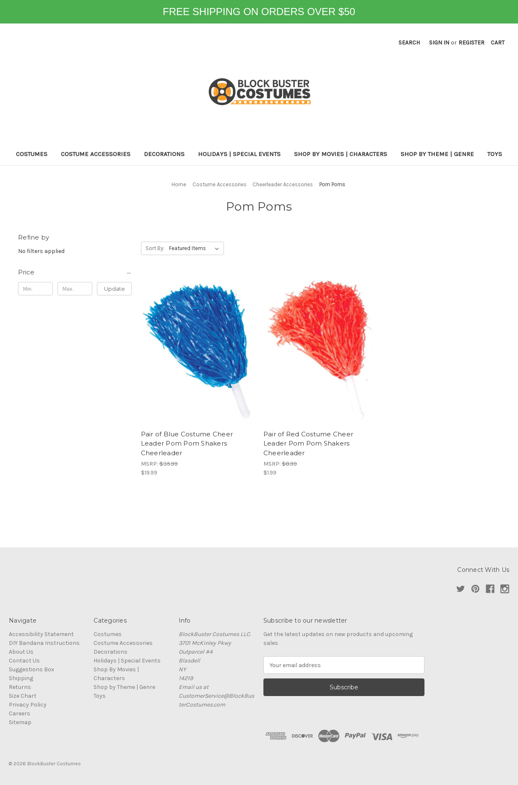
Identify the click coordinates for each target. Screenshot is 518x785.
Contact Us (24, 660)
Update (114, 288)
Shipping (21, 678)
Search (409, 42)
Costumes (31, 154)
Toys (494, 154)
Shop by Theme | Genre (437, 154)
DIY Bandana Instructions (44, 643)
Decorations (164, 154)
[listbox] (196, 248)
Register (471, 42)
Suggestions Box (31, 669)
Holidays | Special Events (239, 154)
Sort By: (155, 248)
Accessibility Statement (41, 634)
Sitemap (20, 722)
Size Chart (22, 695)
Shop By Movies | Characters (340, 154)
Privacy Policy (28, 704)
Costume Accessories (95, 154)
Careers (19, 713)
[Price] (75, 272)
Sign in (439, 42)
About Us (21, 651)
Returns (20, 687)
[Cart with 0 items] (497, 42)
